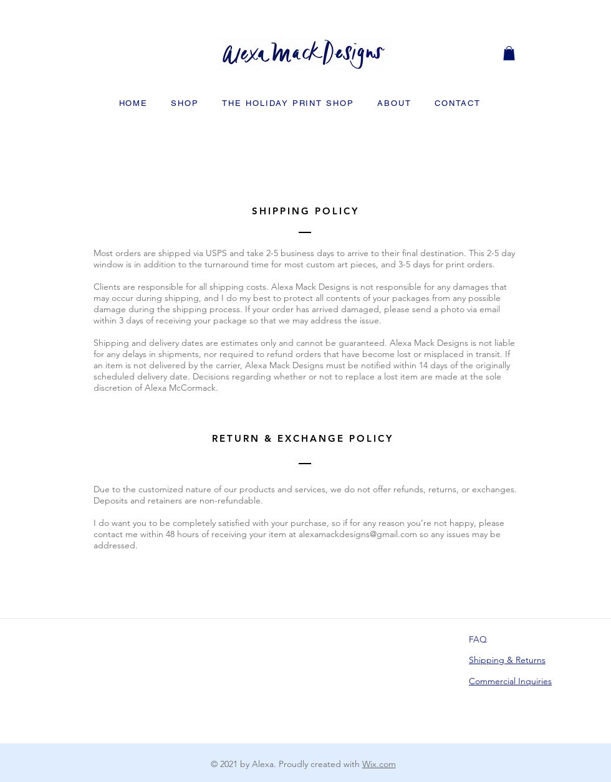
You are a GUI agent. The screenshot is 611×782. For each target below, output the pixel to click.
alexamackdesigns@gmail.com (358, 534)
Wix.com (379, 764)
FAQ (478, 639)
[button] (509, 53)
